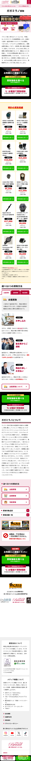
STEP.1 (19, 317)
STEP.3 (19, 365)
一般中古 (8, 127)
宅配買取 (10, 502)
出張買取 (10, 489)
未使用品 (22, 155)
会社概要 (7, 710)
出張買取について (13, 386)
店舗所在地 (8, 713)
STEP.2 (19, 340)
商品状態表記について (13, 267)
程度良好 (22, 127)
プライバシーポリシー (11, 719)
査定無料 (15, 70)
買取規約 (7, 716)
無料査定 (20, 328)
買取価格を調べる (8, 137)
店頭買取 (10, 495)
